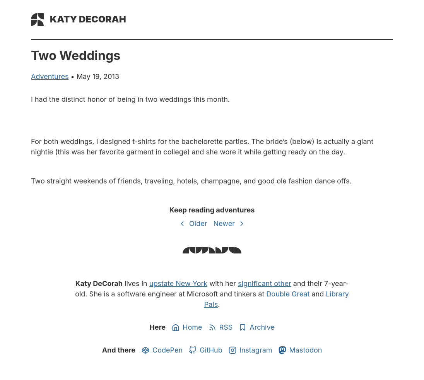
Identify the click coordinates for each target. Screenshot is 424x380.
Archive (256, 327)
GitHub (205, 350)
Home (187, 327)
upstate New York (178, 283)
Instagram (250, 350)
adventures (49, 76)
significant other (264, 283)
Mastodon (300, 350)
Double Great (287, 294)
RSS (221, 327)
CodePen (162, 350)
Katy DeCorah (88, 19)
